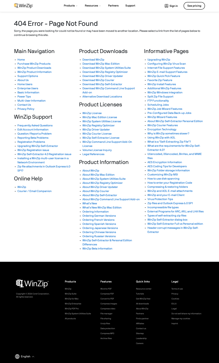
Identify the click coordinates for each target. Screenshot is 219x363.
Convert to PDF (108, 299)
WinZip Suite (71, 294)
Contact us (142, 328)
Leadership (142, 338)
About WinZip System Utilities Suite (104, 178)
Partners (140, 313)
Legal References (93, 154)
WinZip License (92, 113)
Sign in (171, 6)
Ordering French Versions (98, 220)
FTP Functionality (158, 100)
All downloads (143, 303)
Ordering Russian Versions (99, 236)
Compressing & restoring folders (167, 187)
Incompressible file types (163, 207)
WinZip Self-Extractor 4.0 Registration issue (44, 154)
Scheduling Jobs (158, 104)
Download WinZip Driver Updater (102, 76)
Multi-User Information (31, 100)
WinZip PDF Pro (73, 308)
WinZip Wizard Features (162, 117)
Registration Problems (31, 142)
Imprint (175, 327)
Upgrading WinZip (158, 59)
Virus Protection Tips (160, 199)
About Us (23, 80)
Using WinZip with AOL (161, 137)
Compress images (110, 303)
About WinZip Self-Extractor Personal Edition (175, 121)
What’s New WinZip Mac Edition (102, 207)
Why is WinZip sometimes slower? (168, 133)
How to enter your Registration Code (169, 182)
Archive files (107, 338)
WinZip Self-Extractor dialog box (167, 219)
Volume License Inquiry (97, 150)
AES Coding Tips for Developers (167, 166)
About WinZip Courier (95, 191)
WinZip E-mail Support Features (167, 72)
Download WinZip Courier (98, 80)
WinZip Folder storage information (168, 170)
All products (71, 318)
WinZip (21, 187)
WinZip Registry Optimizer (98, 125)
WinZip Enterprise (74, 303)
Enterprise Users (27, 88)
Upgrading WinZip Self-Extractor (37, 146)
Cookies (175, 299)
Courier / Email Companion (34, 191)
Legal (174, 308)
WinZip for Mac (73, 299)
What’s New (89, 203)
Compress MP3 (108, 333)
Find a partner (143, 318)
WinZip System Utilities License (101, 121)
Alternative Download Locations (102, 96)
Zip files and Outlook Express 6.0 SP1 (170, 203)
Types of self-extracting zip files (166, 215)
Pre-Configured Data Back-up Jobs (169, 113)
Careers (140, 343)
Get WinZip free (144, 299)
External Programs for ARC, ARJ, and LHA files (175, 211)
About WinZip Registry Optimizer (102, 183)
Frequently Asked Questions (35, 125)
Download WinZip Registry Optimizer (105, 72)
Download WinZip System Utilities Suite (106, 68)
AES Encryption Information (164, 162)
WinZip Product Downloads (34, 68)
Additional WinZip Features (164, 88)
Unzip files (105, 323)
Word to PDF (107, 289)
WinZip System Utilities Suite (80, 313)
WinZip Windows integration (165, 92)
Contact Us (24, 104)
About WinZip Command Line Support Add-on (111, 199)
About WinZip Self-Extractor (99, 195)
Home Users (24, 84)
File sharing (106, 318)
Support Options (27, 76)
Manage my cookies (182, 322)
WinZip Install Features (161, 84)
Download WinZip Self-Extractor (102, 84)
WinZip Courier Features (162, 125)
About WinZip (90, 170)
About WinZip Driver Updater (100, 187)
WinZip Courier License (97, 133)
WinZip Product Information (34, 72)
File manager (107, 313)
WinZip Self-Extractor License (100, 137)
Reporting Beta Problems (32, 137)
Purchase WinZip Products (33, 63)
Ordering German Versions (99, 215)
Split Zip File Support (160, 96)
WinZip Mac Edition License (99, 117)
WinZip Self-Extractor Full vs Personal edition (175, 223)
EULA (174, 303)
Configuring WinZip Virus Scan (166, 63)
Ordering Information (95, 211)
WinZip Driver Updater (96, 129)
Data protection (109, 328)
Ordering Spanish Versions (99, 224)
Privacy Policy (25, 109)
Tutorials (140, 294)
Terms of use (178, 289)
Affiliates (140, 323)
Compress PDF (108, 294)
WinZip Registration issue (33, 150)
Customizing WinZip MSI (162, 174)
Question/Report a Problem (34, 133)
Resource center (145, 289)
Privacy (175, 294)
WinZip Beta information (97, 248)
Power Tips (24, 96)
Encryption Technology (161, 129)
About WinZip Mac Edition (98, 174)
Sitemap (140, 333)
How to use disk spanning (163, 178)
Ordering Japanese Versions (100, 228)
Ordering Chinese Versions (99, 232)
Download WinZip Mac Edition (101, 63)
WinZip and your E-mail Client (165, 195)
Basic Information (28, 92)
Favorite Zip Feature (159, 80)
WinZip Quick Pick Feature (163, 76)
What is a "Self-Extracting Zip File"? (169, 141)
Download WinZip (93, 59)
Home (21, 59)
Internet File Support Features (166, 68)
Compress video (109, 308)
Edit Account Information (33, 129)
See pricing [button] (194, 5)
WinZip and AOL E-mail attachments (169, 191)
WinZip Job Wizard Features (164, 109)
